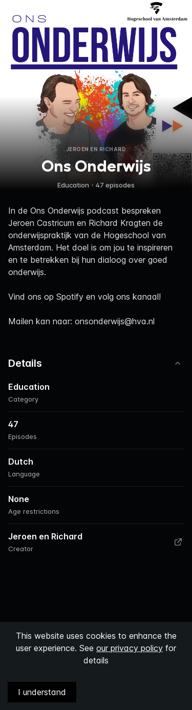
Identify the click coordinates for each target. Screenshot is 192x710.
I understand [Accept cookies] (42, 692)
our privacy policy (129, 648)
